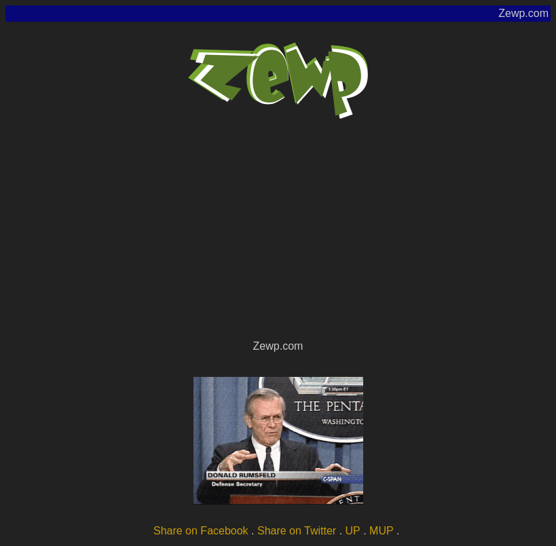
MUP (381, 530)
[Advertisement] (278, 235)
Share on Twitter (296, 530)
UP (353, 530)
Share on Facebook (200, 530)
